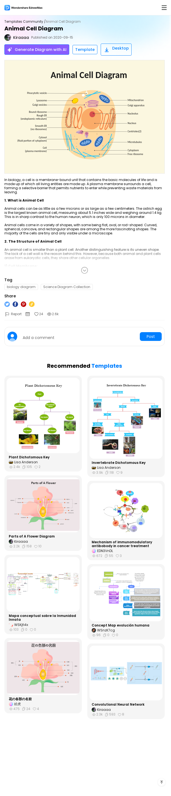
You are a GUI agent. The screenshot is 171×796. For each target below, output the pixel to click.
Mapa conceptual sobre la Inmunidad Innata (42, 618)
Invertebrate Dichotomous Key (119, 463)
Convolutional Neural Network (118, 704)
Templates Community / (25, 22)
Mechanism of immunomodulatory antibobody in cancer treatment (122, 544)
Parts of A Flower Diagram (32, 536)
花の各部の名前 (20, 699)
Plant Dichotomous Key (29, 457)
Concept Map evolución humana (120, 625)
